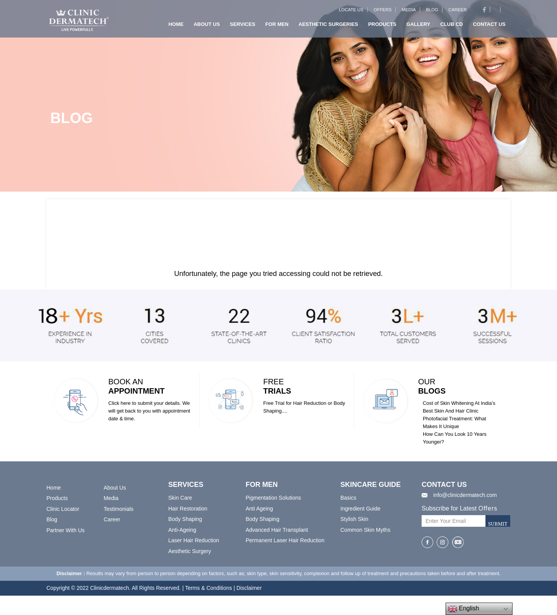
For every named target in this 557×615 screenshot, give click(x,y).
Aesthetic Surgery (189, 551)
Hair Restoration (187, 508)
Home (175, 26)
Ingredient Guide (360, 508)
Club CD (451, 26)
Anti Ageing (259, 508)
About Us (115, 488)
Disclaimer (248, 588)
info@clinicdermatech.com (465, 495)
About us (206, 26)
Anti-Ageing (182, 530)
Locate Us (354, 12)
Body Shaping (185, 519)
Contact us (489, 26)
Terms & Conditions (208, 588)
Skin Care (180, 498)
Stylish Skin (354, 519)
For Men (277, 26)
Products (382, 26)
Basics (348, 498)
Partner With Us (65, 530)
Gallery (419, 26)
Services (242, 26)
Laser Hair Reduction (193, 540)
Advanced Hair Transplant (277, 530)
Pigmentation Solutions (273, 498)
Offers (384, 12)
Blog (433, 12)
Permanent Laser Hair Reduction (285, 540)
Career (458, 12)
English (463, 608)
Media (410, 12)
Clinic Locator (62, 509)
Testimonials (118, 509)
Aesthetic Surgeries (328, 26)
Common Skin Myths (365, 530)
